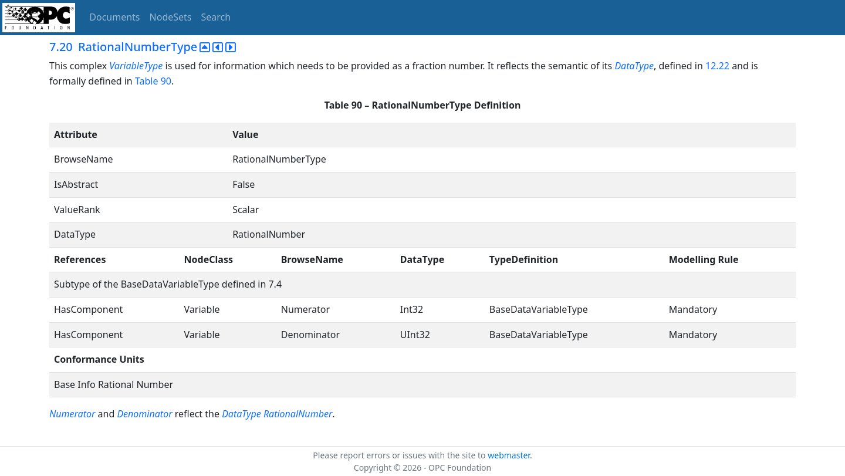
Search (216, 17)
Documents (114, 17)
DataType (634, 65)
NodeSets (171, 17)
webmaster (509, 455)
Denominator (144, 413)
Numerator (72, 413)
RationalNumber (297, 413)
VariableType (136, 65)
